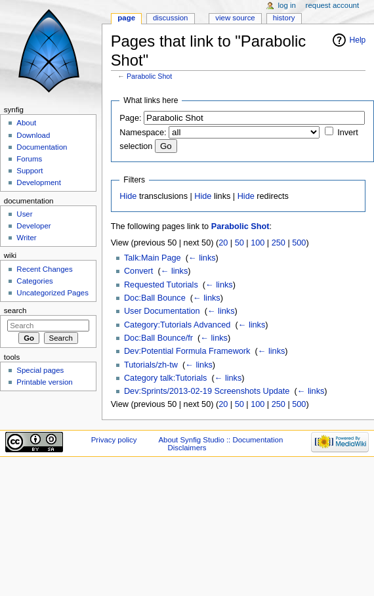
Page (126, 18)
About (26, 123)
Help (358, 40)
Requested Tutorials (161, 284)
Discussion (170, 18)
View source (235, 18)
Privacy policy (114, 440)
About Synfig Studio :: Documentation (220, 440)
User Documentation (162, 311)
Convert (138, 271)
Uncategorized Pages (52, 293)
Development (38, 182)
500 (299, 242)
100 (257, 242)
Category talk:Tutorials (165, 378)
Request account (333, 5)
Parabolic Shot (149, 76)
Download (33, 135)
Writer (26, 238)
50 (239, 242)
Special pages (40, 370)
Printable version (44, 382)
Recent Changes (44, 269)
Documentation (41, 147)
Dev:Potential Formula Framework (187, 351)
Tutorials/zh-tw (151, 365)
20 (223, 242)
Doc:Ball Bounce (155, 298)
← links (202, 258)
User (24, 214)
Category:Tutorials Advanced (177, 325)
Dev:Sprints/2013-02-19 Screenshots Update (207, 391)
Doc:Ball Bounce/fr (158, 338)
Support (29, 171)
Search (15, 310)
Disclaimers (186, 448)
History (284, 18)
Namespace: (142, 132)
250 (278, 242)
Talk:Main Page (152, 258)
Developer (33, 226)
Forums (29, 159)
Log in (287, 5)
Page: (130, 118)
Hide (127, 196)
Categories (34, 281)
